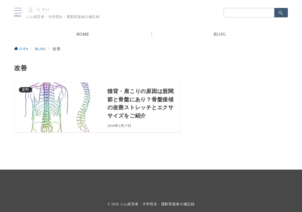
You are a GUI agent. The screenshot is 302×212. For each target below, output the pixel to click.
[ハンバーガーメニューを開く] (20, 12)
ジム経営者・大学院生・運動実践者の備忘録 (157, 204)
